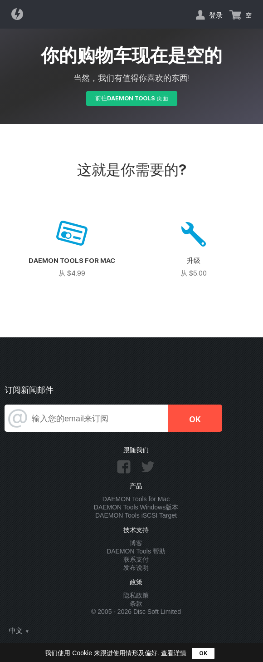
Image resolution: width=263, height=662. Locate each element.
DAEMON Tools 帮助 (136, 551)
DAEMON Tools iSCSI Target (136, 515)
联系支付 (136, 559)
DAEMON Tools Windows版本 (136, 507)
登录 (216, 15)
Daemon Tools (20, 14)
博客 (136, 543)
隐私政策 (136, 595)
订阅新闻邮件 (29, 390)
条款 (136, 603)
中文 (16, 631)
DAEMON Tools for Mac (136, 499)
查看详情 (173, 653)
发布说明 (136, 567)
